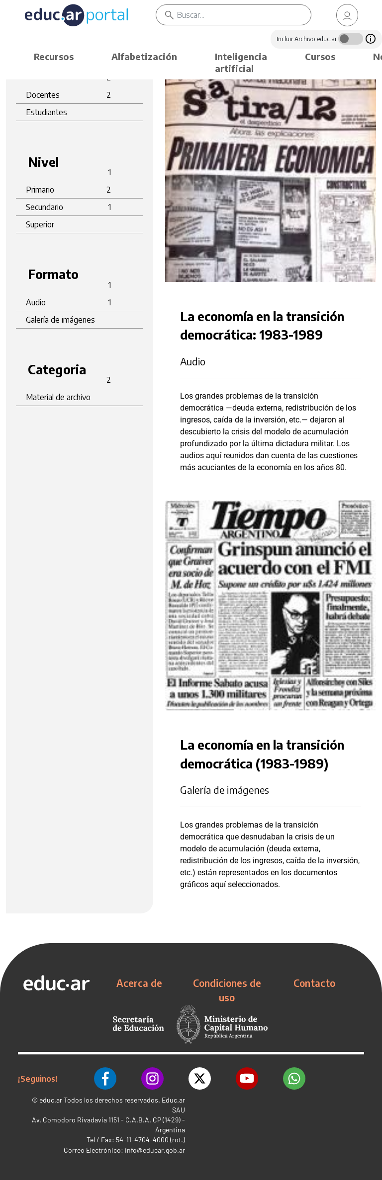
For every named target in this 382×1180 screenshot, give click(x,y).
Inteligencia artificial (241, 62)
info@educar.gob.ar (155, 1150)
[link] (347, 15)
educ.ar (50, 1100)
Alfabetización (144, 56)
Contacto (314, 983)
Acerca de (139, 983)
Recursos (54, 56)
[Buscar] (244, 15)
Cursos (320, 56)
